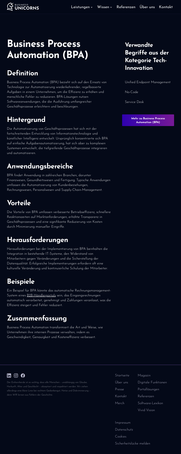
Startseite (122, 375)
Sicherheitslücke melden (132, 443)
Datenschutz (124, 429)
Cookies (120, 436)
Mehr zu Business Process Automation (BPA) (148, 120)
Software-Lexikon (150, 403)
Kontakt (121, 396)
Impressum (123, 422)
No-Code (131, 92)
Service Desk (134, 102)
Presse (119, 389)
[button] (82, 7)
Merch (119, 403)
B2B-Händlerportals (41, 295)
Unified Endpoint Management (148, 82)
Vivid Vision (146, 410)
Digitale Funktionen (152, 382)
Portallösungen (148, 389)
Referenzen (146, 396)
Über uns (121, 382)
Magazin (144, 375)
